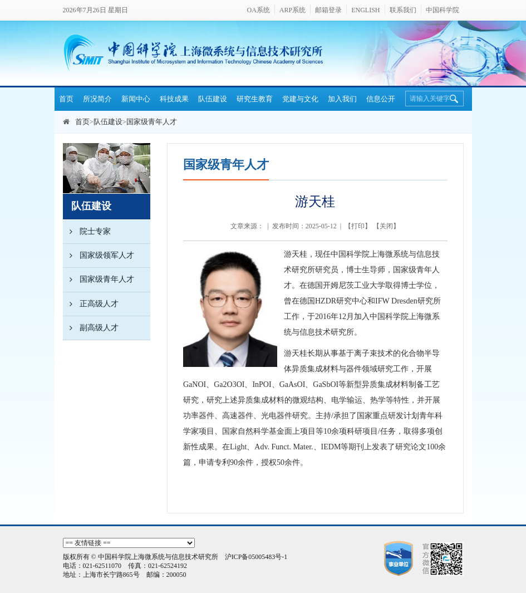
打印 (358, 226)
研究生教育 (255, 99)
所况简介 (97, 99)
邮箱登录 (328, 10)
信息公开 (380, 99)
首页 (66, 99)
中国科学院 (442, 10)
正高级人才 (91, 304)
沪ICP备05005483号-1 (256, 557)
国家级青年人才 (151, 121)
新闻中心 (135, 99)
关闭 (386, 226)
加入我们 (342, 99)
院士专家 (87, 231)
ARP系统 (292, 10)
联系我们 (403, 10)
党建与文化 (300, 99)
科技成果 (174, 99)
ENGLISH (365, 10)
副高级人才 (91, 328)
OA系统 (258, 10)
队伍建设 (212, 99)
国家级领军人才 (98, 255)
